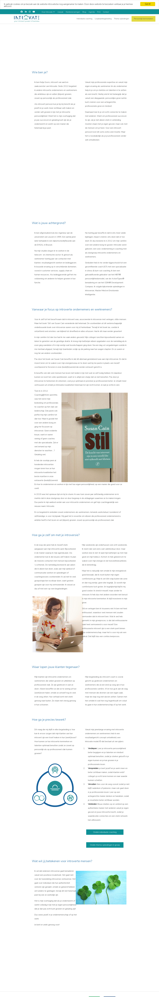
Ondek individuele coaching (105, 831)
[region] (79, 41)
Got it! (147, 3)
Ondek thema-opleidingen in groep (105, 844)
